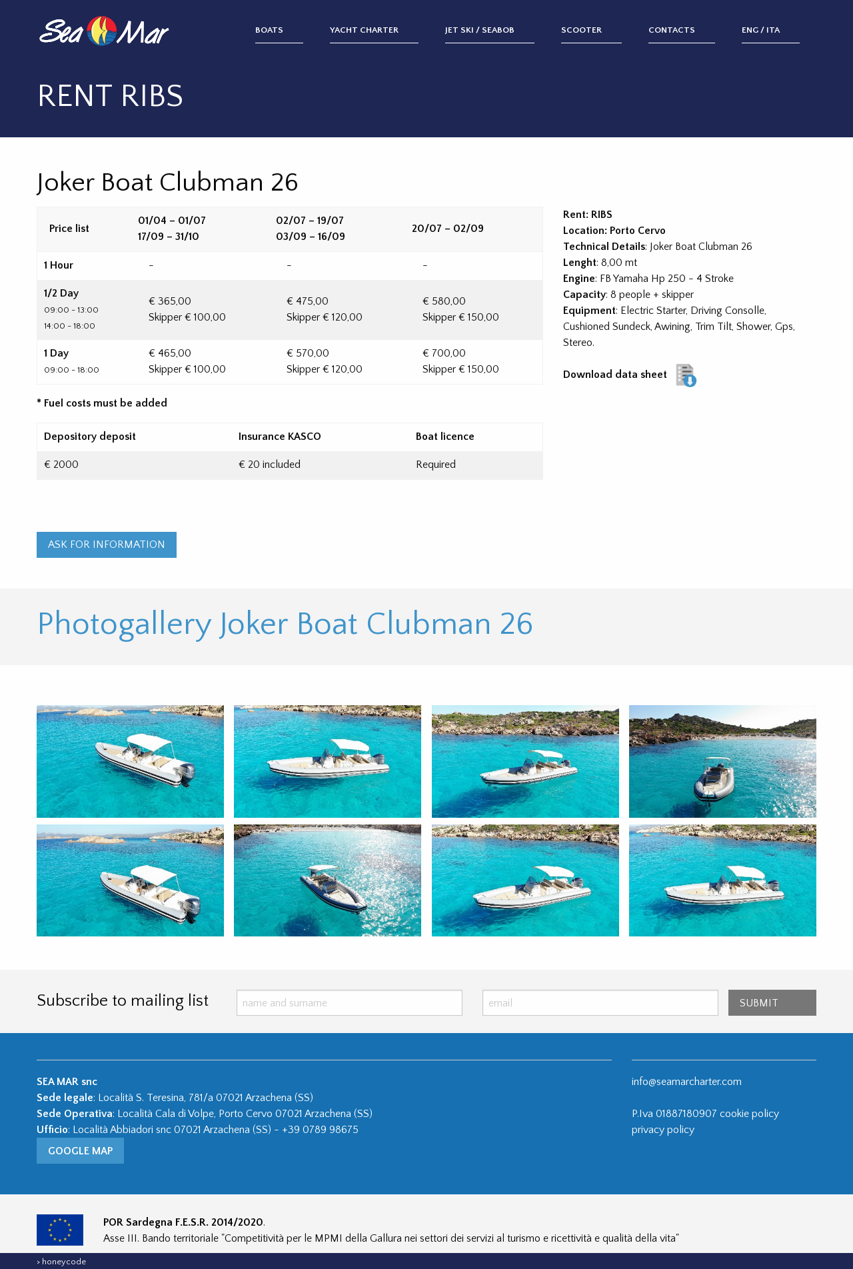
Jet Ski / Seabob (479, 30)
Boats (269, 30)
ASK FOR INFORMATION (106, 545)
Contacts (671, 30)
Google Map (80, 1151)
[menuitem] (292, 31)
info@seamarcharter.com (687, 1082)
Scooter (581, 30)
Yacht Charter (364, 30)
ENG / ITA (761, 30)
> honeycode (61, 1261)
